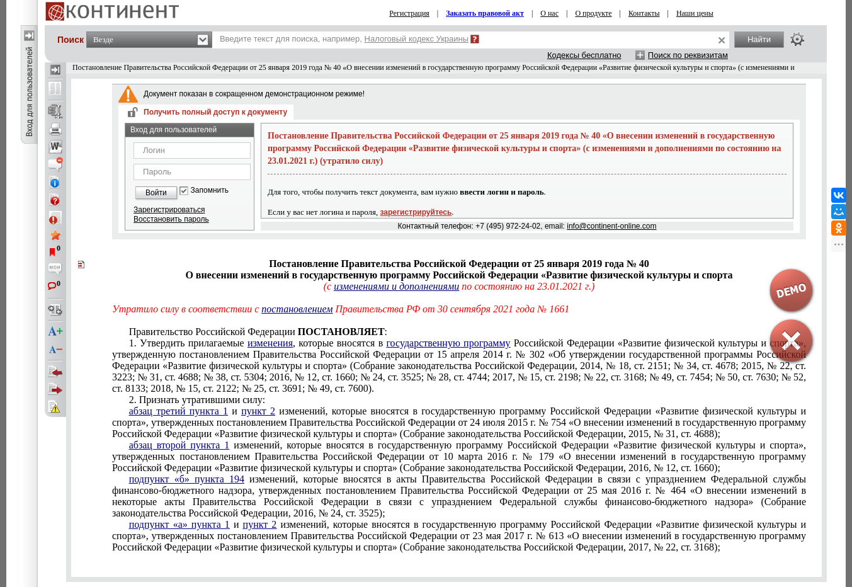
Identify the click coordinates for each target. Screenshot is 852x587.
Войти (156, 192)
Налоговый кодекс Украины (417, 38)
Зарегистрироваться (169, 209)
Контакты (644, 13)
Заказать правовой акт (485, 13)
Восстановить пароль (171, 219)
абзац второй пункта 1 (179, 445)
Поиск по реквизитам (688, 55)
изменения (270, 343)
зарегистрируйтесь (416, 212)
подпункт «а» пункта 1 (179, 524)
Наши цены (694, 13)
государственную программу (448, 343)
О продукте (593, 13)
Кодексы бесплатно (584, 55)
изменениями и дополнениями (396, 286)
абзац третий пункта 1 (178, 411)
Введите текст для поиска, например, (344, 38)
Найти (759, 39)
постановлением (296, 309)
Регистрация (409, 13)
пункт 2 (258, 411)
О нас (549, 13)
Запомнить (210, 190)
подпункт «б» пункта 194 (186, 479)
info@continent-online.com (611, 226)
